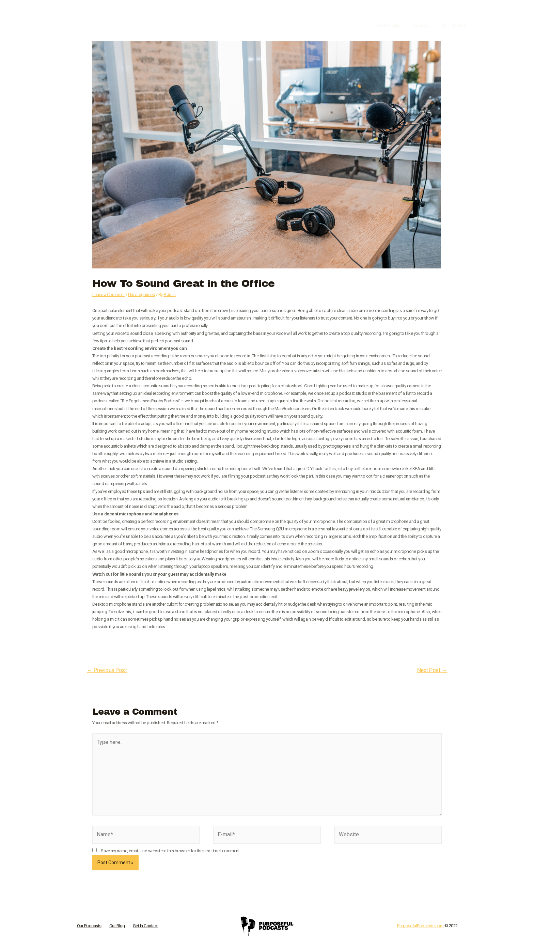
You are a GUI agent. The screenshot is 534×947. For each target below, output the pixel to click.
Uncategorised (141, 294)
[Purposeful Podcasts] (110, 25)
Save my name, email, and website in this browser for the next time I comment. (170, 851)
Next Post (432, 670)
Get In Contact (454, 25)
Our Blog (425, 25)
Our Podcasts (396, 25)
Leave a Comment (108, 294)
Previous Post (107, 670)
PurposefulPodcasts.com (420, 926)
